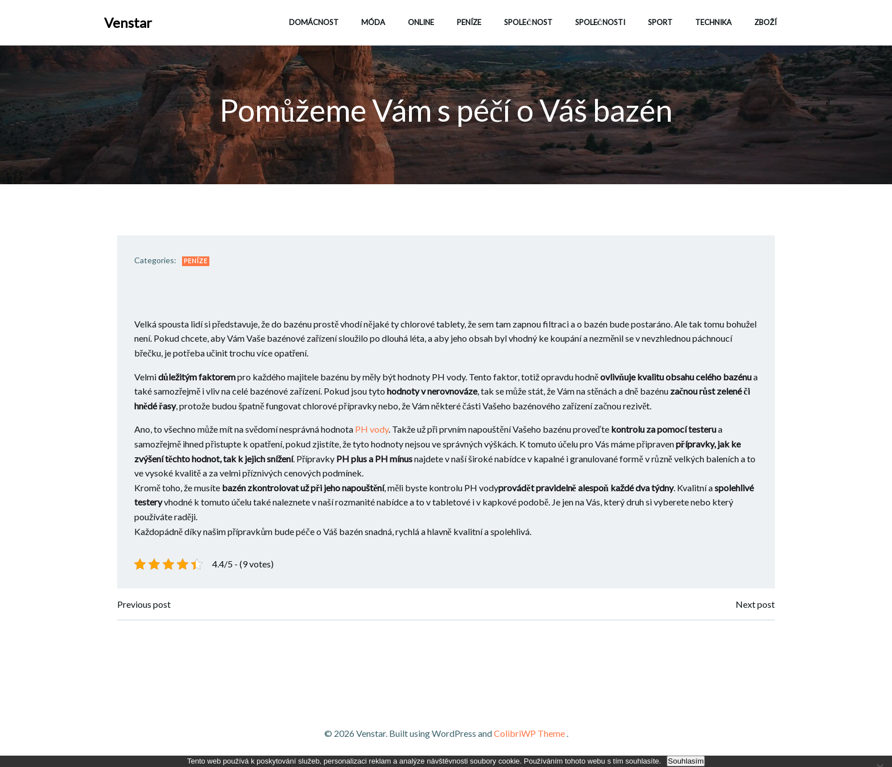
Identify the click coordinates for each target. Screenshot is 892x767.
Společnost (528, 22)
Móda (373, 22)
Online (421, 22)
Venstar (128, 22)
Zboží (765, 22)
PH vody (372, 429)
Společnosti (600, 22)
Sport (660, 22)
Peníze (469, 22)
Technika (713, 22)
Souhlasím (686, 761)
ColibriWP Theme (529, 733)
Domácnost (313, 22)
